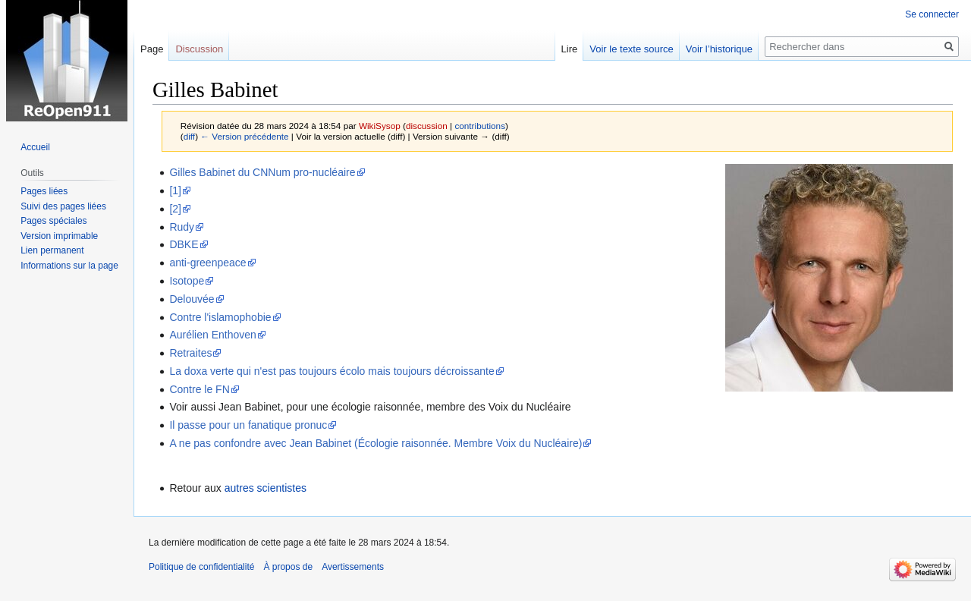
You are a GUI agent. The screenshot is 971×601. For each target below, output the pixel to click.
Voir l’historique (719, 49)
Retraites (190, 353)
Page (151, 49)
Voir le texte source (631, 49)
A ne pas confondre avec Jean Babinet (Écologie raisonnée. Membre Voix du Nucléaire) (375, 443)
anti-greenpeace (207, 262)
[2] (175, 209)
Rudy (181, 227)
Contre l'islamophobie (220, 317)
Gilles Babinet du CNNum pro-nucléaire (262, 172)
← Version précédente (244, 136)
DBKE (183, 244)
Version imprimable (59, 236)
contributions (479, 126)
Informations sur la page (69, 265)
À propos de (288, 567)
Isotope (186, 281)
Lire (569, 49)
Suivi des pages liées (63, 206)
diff (189, 136)
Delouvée (191, 299)
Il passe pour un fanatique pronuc (248, 425)
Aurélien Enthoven (212, 335)
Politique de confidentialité (201, 567)
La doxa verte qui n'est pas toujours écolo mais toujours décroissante (331, 371)
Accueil (35, 147)
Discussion (199, 49)
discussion (427, 126)
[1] (175, 190)
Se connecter (932, 14)
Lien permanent (51, 250)
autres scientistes (265, 488)
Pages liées (44, 191)
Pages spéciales (53, 221)
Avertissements (353, 567)
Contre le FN (199, 389)
